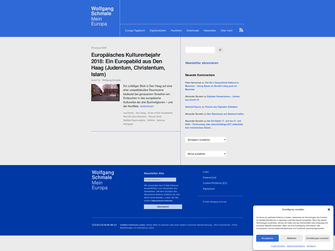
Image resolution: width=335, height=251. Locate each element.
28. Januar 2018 (98, 48)
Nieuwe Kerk (162, 106)
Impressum (311, 245)
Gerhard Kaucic (215, 113)
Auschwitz (136, 103)
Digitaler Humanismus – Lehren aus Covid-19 (224, 103)
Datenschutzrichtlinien (168, 216)
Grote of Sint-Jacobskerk (167, 103)
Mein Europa (99, 21)
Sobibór (134, 110)
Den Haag (148, 103)
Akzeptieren (267, 237)
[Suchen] (241, 50)
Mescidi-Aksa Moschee (142, 106)
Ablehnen (291, 237)
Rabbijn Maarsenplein (182, 106)
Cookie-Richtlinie (278, 245)
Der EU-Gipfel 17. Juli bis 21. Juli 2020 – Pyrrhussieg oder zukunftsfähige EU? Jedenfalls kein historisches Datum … (225, 141)
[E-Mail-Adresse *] (160, 200)
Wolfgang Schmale (102, 11)
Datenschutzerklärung (296, 245)
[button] (328, 208)
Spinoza (144, 110)
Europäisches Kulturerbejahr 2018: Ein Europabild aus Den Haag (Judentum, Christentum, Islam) (137, 61)
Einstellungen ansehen (317, 237)
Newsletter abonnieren (223, 63)
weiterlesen (149, 96)
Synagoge (155, 110)
